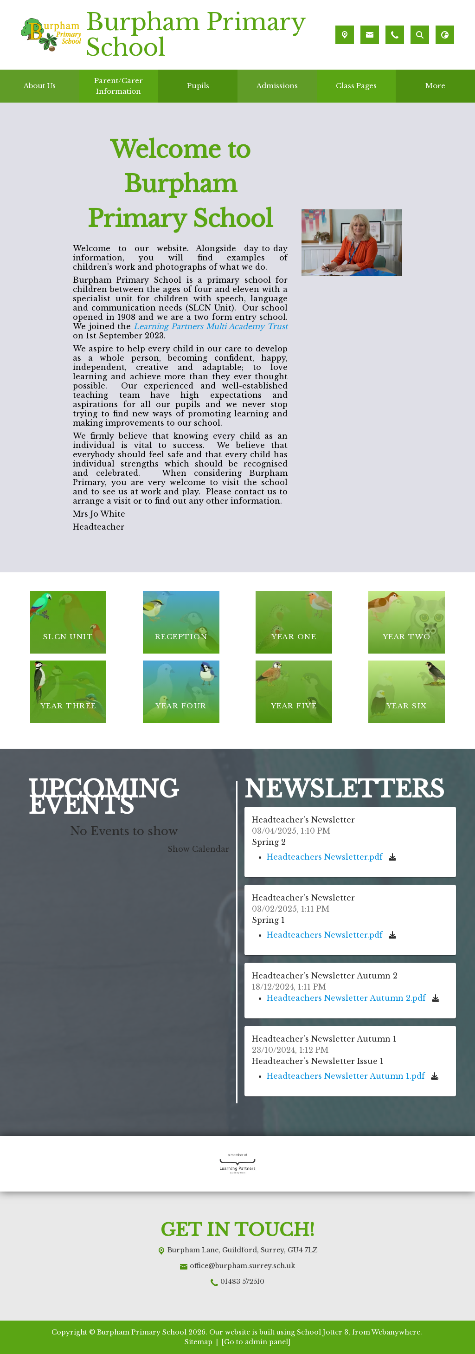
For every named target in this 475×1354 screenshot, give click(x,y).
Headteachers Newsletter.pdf (326, 857)
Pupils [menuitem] (198, 85)
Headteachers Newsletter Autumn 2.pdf (347, 998)
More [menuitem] (435, 85)
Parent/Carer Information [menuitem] (118, 86)
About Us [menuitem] (40, 85)
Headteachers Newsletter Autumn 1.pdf (347, 1076)
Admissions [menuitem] (277, 85)
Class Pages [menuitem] (356, 85)
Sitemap (198, 1342)
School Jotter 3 (322, 1332)
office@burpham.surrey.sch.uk (242, 1266)
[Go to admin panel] (256, 1342)
